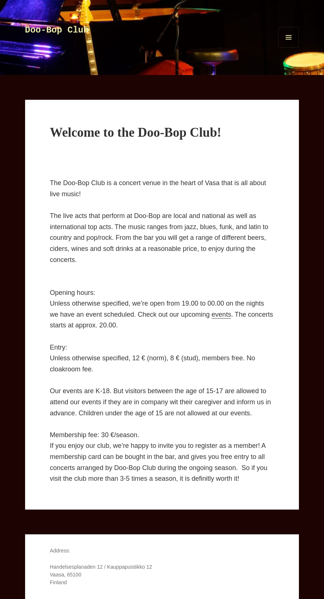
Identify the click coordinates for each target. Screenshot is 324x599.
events (221, 314)
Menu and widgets (289, 47)
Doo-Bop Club (57, 30)
